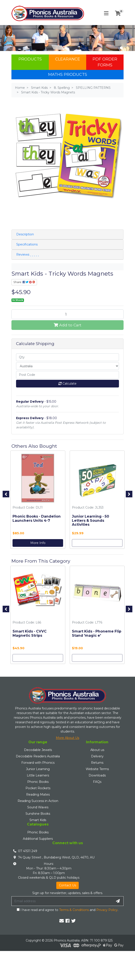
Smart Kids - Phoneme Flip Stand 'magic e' (96, 633)
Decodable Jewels (38, 750)
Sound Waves (37, 807)
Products (30, 59)
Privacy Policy (107, 910)
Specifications (27, 244)
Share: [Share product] (24, 282)
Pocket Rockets (38, 788)
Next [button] (129, 494)
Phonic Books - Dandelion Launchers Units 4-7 (37, 518)
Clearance (67, 59)
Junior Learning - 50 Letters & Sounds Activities (90, 520)
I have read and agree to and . (67, 910)
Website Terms (97, 769)
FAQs (97, 782)
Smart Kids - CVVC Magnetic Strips (30, 633)
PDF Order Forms (105, 62)
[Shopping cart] (118, 13)
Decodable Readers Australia (38, 756)
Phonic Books (38, 782)
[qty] (67, 357)
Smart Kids (37, 820)
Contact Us (67, 885)
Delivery (97, 756)
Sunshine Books (38, 814)
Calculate (67, 383)
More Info (38, 543)
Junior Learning (38, 769)
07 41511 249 (27, 851)
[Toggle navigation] (106, 13)
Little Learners (38, 775)
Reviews (27, 254)
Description (25, 234)
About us (97, 750)
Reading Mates (38, 794)
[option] (37, 501)
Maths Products (67, 74)
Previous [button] (6, 494)
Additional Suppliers (38, 839)
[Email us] (61, 921)
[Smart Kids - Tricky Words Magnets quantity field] (67, 314)
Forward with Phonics (38, 763)
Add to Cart (67, 325)
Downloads (97, 775)
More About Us (67, 738)
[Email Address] (62, 901)
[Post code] (67, 375)
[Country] (67, 366)
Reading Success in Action (38, 801)
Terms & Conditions (74, 910)
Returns (97, 763)
